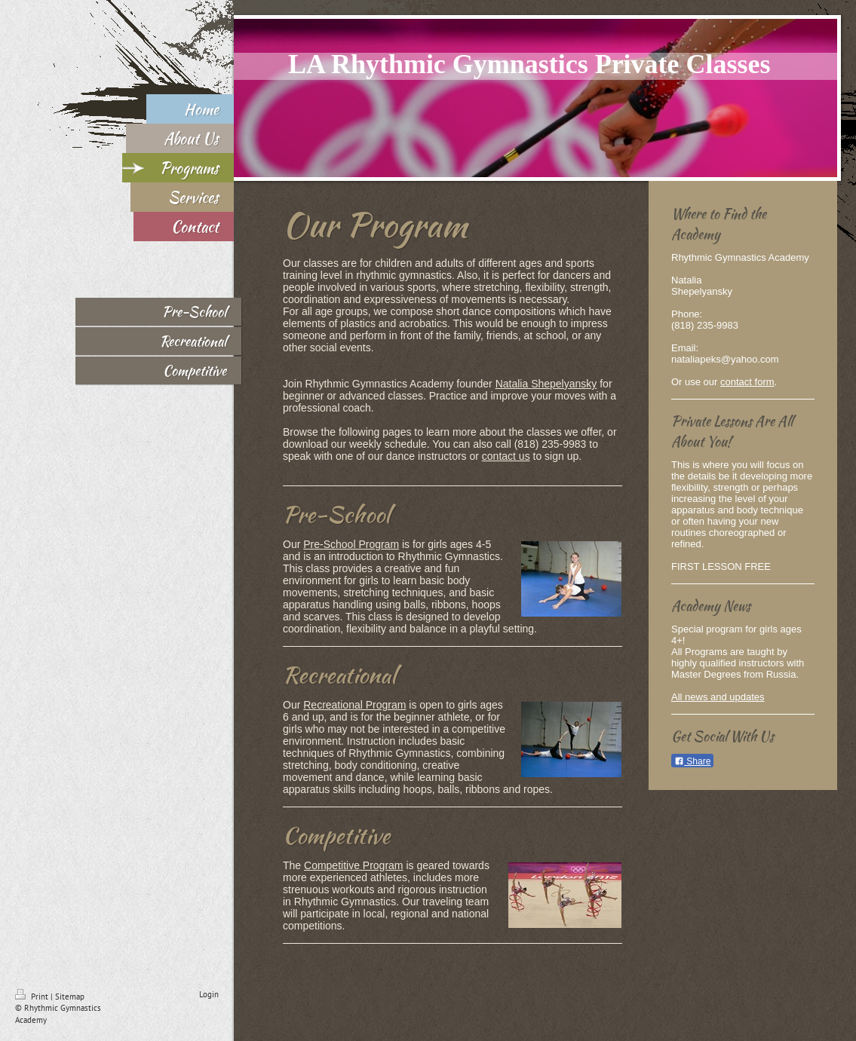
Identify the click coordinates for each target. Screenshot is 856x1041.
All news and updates (718, 697)
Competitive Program (353, 865)
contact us (506, 456)
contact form (747, 381)
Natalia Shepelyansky (546, 384)
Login (209, 994)
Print (33, 996)
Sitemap (69, 996)
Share (692, 761)
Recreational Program (354, 705)
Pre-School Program (351, 544)
